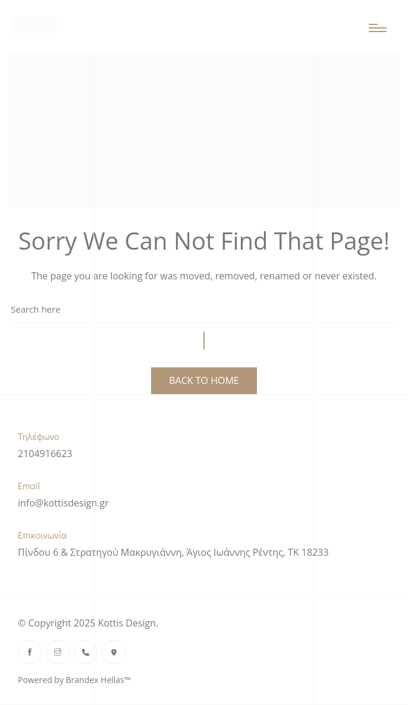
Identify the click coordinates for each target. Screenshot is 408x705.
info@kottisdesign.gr (63, 502)
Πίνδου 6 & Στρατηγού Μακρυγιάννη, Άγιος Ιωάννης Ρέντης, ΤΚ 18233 (173, 552)
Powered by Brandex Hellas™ (74, 679)
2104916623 (45, 453)
